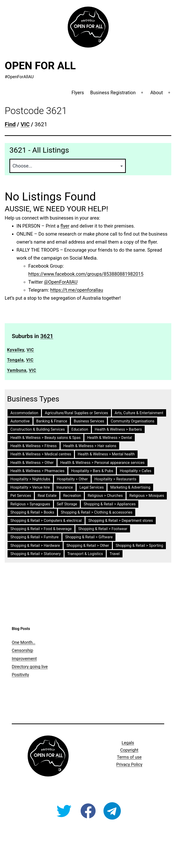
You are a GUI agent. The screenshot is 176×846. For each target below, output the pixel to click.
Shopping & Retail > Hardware (35, 545)
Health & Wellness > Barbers (118, 429)
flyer (65, 226)
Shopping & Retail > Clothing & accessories (96, 512)
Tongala (15, 359)
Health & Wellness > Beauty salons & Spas (45, 437)
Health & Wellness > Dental (109, 437)
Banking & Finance (51, 421)
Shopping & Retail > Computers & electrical (46, 520)
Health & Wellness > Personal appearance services (102, 462)
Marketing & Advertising (130, 487)
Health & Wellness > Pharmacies (37, 471)
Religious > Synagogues (30, 504)
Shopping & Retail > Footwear (102, 529)
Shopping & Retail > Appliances (109, 504)
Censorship (22, 650)
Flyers (77, 92)
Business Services (89, 421)
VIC (30, 349)
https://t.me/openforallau (76, 290)
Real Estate (47, 495)
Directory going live (30, 666)
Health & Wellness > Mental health (106, 454)
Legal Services (91, 487)
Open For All (40, 65)
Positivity (20, 674)
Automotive (20, 421)
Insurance (64, 487)
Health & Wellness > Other (32, 462)
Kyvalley (15, 349)
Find (10, 124)
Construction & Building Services (37, 429)
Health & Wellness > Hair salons (89, 446)
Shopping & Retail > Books (32, 512)
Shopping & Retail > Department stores (120, 520)
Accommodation (24, 413)
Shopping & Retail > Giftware (89, 537)
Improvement (24, 658)
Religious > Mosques (146, 495)
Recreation (72, 495)
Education (79, 429)
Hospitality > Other (72, 479)
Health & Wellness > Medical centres (40, 454)
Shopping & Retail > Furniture (34, 537)
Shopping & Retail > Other (87, 545)
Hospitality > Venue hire (30, 487)
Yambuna (16, 370)
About (156, 92)
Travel (115, 554)
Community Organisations (132, 421)
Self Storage (67, 504)
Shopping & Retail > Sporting (139, 545)
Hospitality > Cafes (135, 471)
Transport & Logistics (85, 554)
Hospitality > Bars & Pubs (92, 471)
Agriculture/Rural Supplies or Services (76, 413)
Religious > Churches (105, 495)
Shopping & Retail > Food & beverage (41, 529)
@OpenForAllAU (61, 282)
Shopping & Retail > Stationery (35, 554)
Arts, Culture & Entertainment (139, 413)
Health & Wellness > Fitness (33, 446)
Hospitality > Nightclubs (30, 479)
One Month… (23, 642)
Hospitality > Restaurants (115, 479)
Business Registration (113, 92)
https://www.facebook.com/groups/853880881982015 (85, 274)
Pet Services (20, 495)
